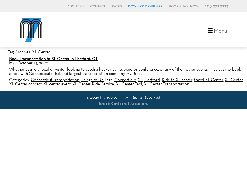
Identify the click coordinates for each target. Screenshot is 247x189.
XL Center (234, 79)
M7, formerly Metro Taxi (31, 29)
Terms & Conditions (113, 103)
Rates (117, 6)
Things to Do (92, 79)
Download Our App (145, 6)
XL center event (57, 84)
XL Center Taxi (129, 84)
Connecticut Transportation (55, 79)
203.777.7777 (217, 6)
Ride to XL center (177, 79)
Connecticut (125, 79)
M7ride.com (110, 97)
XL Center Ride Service (93, 84)
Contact (97, 6)
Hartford (152, 79)
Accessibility (139, 103)
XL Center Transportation (166, 84)
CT (140, 79)
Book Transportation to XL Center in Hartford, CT (53, 58)
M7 (11, 63)
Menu (217, 30)
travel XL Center (208, 79)
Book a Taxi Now (183, 6)
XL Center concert (25, 84)
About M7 (75, 6)
